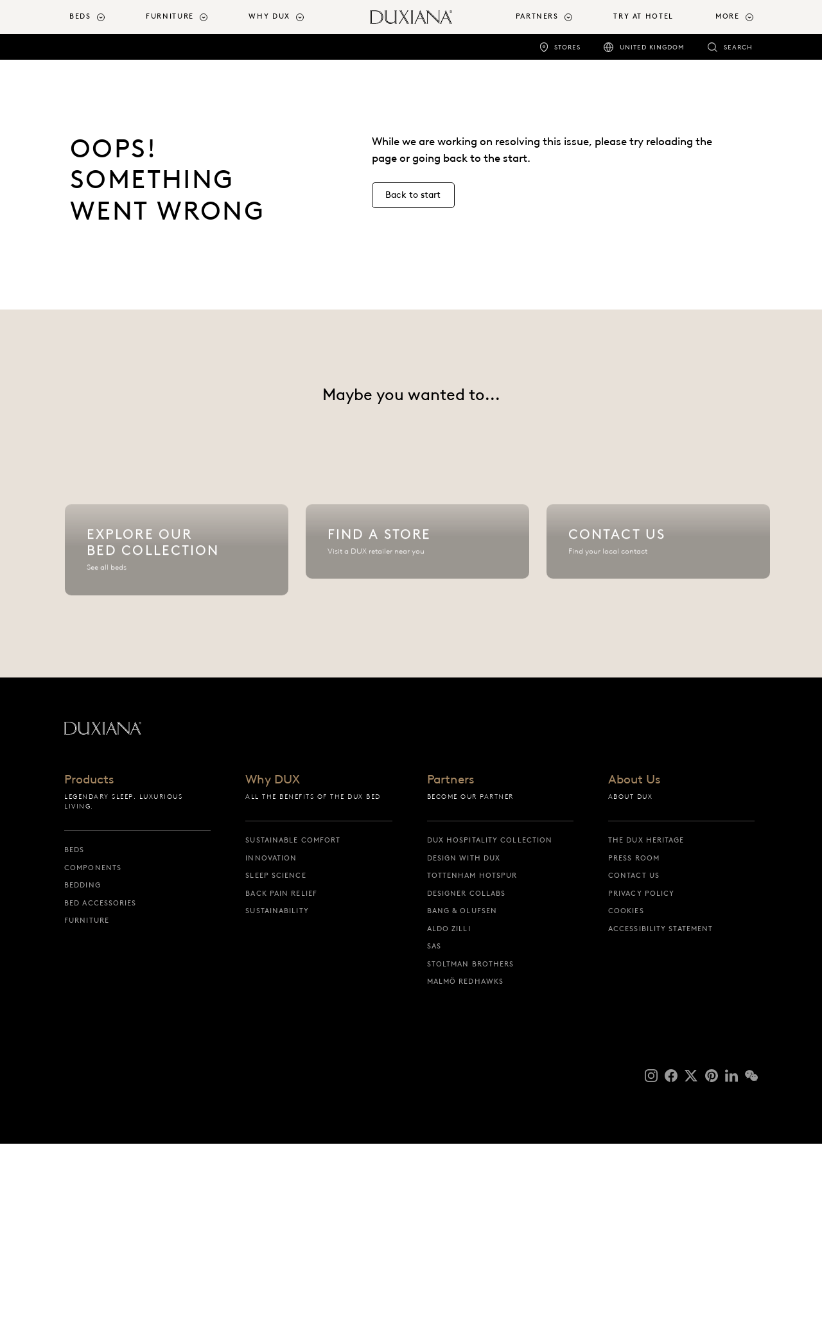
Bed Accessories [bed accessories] (100, 1087)
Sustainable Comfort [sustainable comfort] (292, 1024)
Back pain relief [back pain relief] (281, 1077)
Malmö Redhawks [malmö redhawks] (465, 1166)
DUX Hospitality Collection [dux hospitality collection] (490, 1024)
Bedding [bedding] (82, 1069)
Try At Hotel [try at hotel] (643, 16)
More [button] (727, 16)
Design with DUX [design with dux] (464, 1042)
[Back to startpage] (411, 17)
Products (89, 965)
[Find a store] (417, 649)
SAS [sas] (434, 1130)
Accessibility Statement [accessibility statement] (660, 1112)
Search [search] (738, 47)
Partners (450, 965)
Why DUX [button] (269, 16)
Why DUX (272, 965)
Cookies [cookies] (626, 1095)
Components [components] (92, 1051)
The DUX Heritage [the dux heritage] (646, 1024)
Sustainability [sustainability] (276, 1095)
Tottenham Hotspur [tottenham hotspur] (472, 1060)
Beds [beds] (74, 1034)
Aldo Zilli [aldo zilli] (449, 1112)
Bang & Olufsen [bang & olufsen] (462, 1095)
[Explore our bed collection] (176, 649)
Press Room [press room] (634, 1042)
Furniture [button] (170, 16)
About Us (634, 965)
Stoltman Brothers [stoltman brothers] (470, 1148)
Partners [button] (537, 16)
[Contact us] (658, 649)
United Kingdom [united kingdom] (652, 47)
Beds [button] (80, 16)
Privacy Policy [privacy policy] (641, 1077)
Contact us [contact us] (634, 1060)
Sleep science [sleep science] (275, 1060)
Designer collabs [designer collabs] (466, 1077)
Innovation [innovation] (271, 1042)
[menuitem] (102, 17)
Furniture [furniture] (86, 1105)
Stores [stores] (567, 47)
